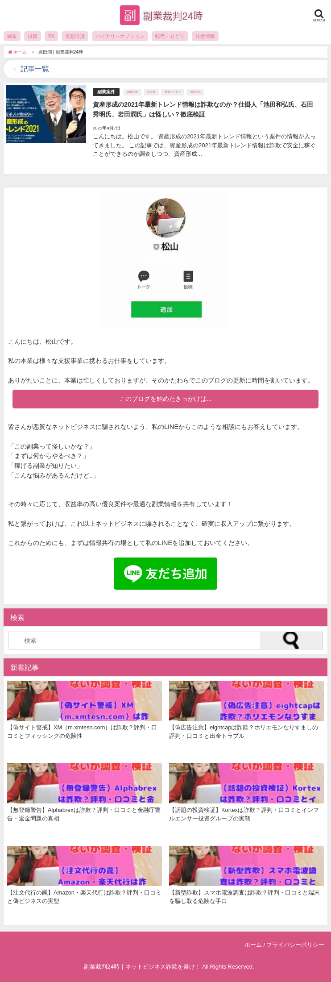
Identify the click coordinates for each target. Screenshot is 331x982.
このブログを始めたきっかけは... (165, 398)
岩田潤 (151, 92)
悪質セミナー (173, 92)
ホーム (253, 945)
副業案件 (106, 92)
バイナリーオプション (120, 36)
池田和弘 (195, 92)
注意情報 (205, 36)
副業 (12, 36)
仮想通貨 (75, 36)
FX (51, 36)
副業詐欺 (132, 92)
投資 (32, 36)
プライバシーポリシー (295, 945)
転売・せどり (170, 36)
